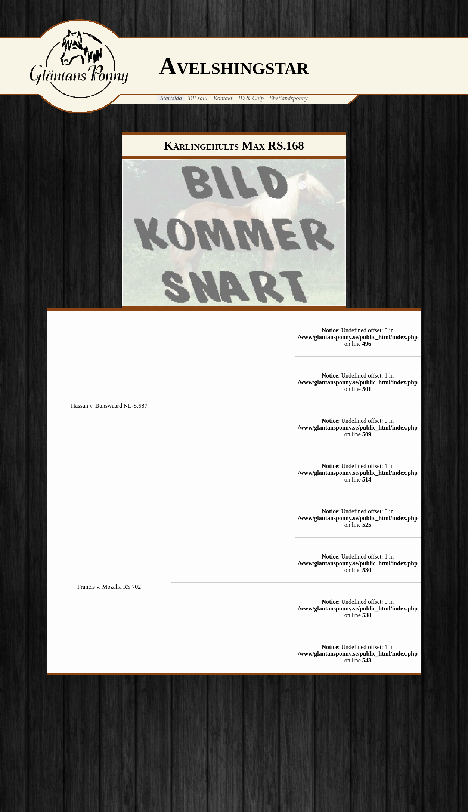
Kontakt (222, 98)
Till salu (197, 98)
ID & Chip (251, 98)
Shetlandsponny (288, 98)
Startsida (171, 98)
